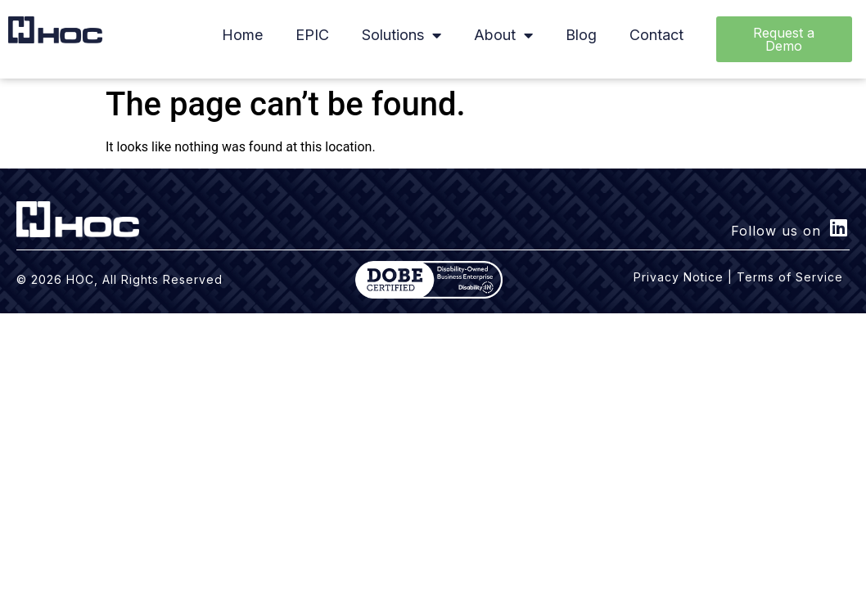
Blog (581, 34)
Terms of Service (790, 277)
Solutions (401, 35)
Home (242, 34)
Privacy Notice (679, 277)
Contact (656, 34)
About (503, 35)
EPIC (312, 34)
